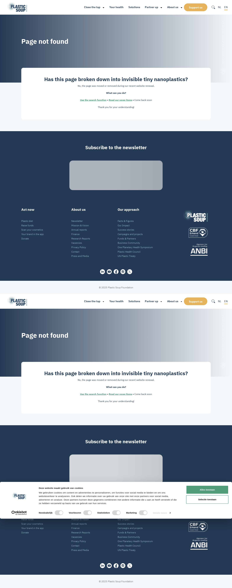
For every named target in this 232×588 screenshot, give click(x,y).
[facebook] (116, 271)
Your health (113, 7)
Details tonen (160, 582)
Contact (75, 251)
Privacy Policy (78, 247)
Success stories (126, 229)
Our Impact (123, 225)
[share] (102, 271)
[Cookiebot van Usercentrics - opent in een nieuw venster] (19, 582)
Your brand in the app (32, 234)
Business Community (129, 242)
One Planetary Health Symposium (135, 247)
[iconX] (129, 271)
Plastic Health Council (129, 251)
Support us (195, 7)
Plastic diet (27, 220)
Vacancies (76, 242)
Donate (25, 238)
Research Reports (80, 238)
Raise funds (27, 225)
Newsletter (77, 220)
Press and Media (80, 255)
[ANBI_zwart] (195, 250)
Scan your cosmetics (32, 229)
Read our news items (120, 100)
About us (169, 7)
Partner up (148, 7)
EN (226, 7)
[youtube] (109, 271)
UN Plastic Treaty (127, 255)
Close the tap (89, 7)
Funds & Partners (127, 238)
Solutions (131, 7)
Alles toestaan (207, 559)
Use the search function (93, 100)
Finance (75, 234)
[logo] (195, 233)
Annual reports (79, 229)
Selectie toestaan (207, 568)
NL (219, 7)
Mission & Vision (80, 225)
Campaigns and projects (130, 234)
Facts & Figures (126, 220)
